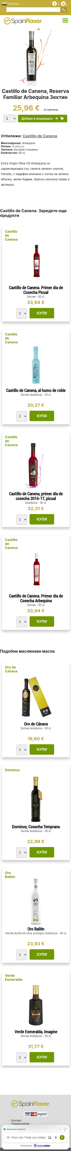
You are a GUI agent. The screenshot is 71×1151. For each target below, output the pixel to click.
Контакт (16, 1120)
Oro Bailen (10, 875)
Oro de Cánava (11, 669)
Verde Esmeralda (13, 977)
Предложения (20, 1123)
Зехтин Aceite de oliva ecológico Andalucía (31, 933)
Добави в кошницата (42, 118)
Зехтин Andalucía (31, 394)
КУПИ (42, 313)
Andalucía (18, 146)
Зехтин (31, 296)
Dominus (12, 770)
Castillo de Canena (40, 136)
